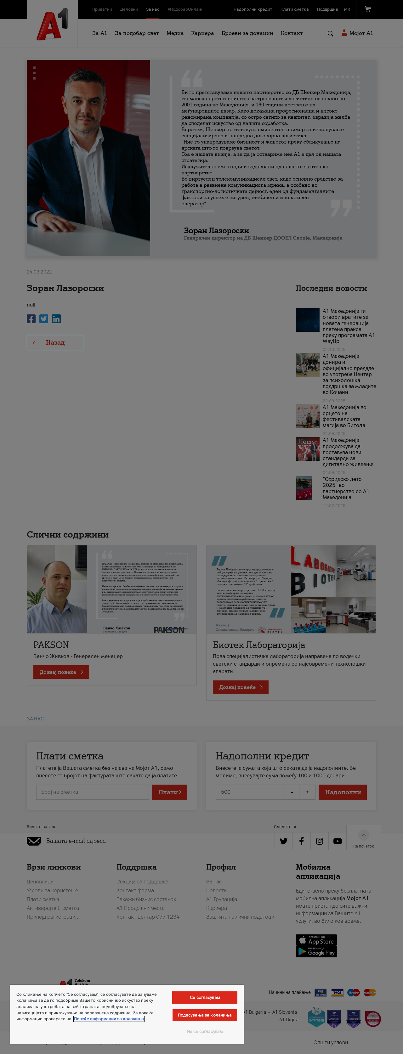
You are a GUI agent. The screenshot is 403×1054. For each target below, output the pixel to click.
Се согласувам (205, 997)
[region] (127, 1014)
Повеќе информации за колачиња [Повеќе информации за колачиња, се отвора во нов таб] (109, 1019)
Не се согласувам (205, 1031)
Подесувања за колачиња (205, 1015)
